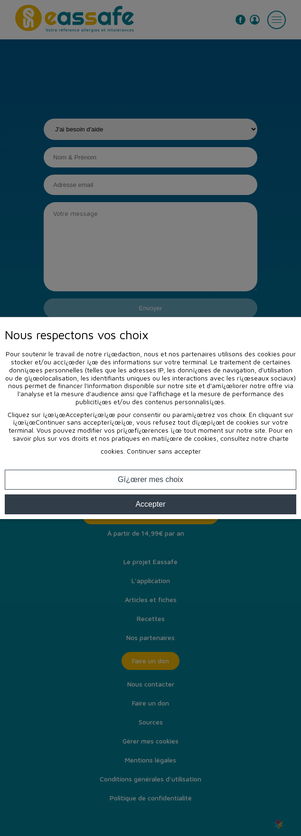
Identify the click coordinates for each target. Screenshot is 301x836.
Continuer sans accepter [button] (164, 451)
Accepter (150, 504)
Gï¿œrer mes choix (150, 479)
